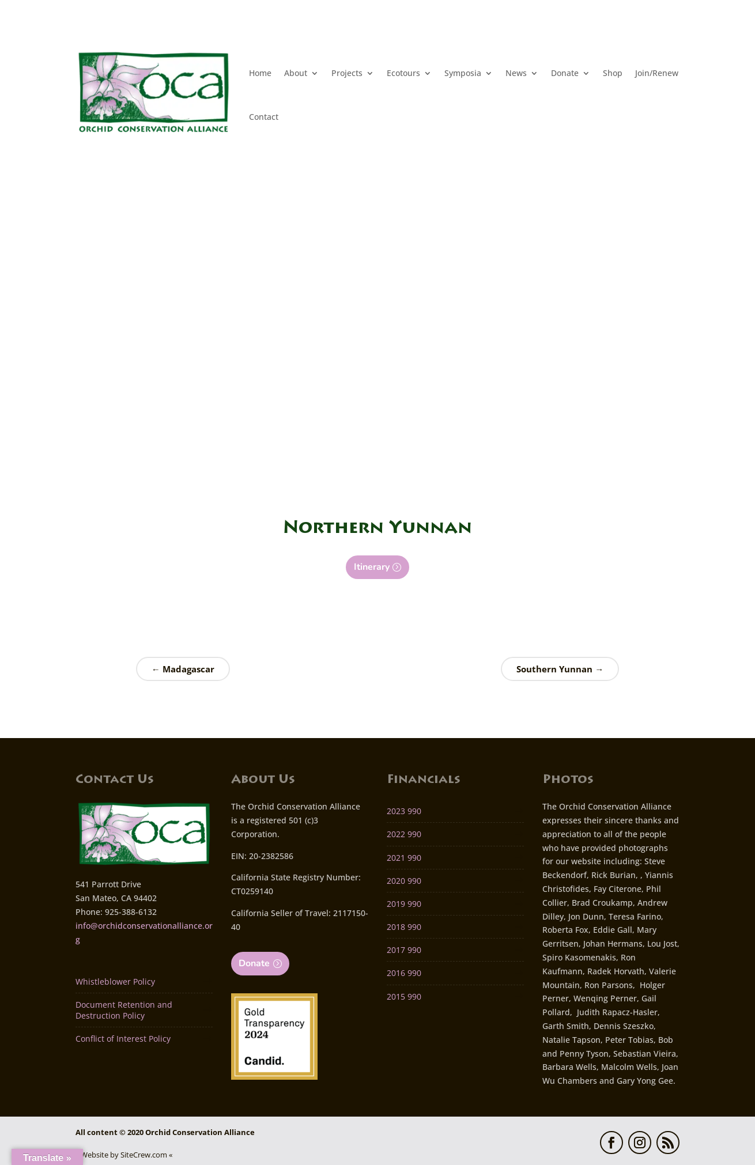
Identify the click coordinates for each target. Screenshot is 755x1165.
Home (260, 72)
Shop (612, 72)
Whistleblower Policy (115, 981)
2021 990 (404, 857)
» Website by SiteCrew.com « (124, 1154)
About (295, 72)
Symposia (462, 72)
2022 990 (404, 834)
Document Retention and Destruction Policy (124, 1010)
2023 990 (404, 810)
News (516, 72)
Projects (347, 72)
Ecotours (403, 72)
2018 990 (404, 926)
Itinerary (372, 567)
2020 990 (404, 880)
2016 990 (404, 972)
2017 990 (404, 949)
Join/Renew (656, 72)
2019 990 (404, 903)
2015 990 (404, 996)
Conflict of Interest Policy (123, 1038)
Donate (565, 72)
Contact (263, 116)
